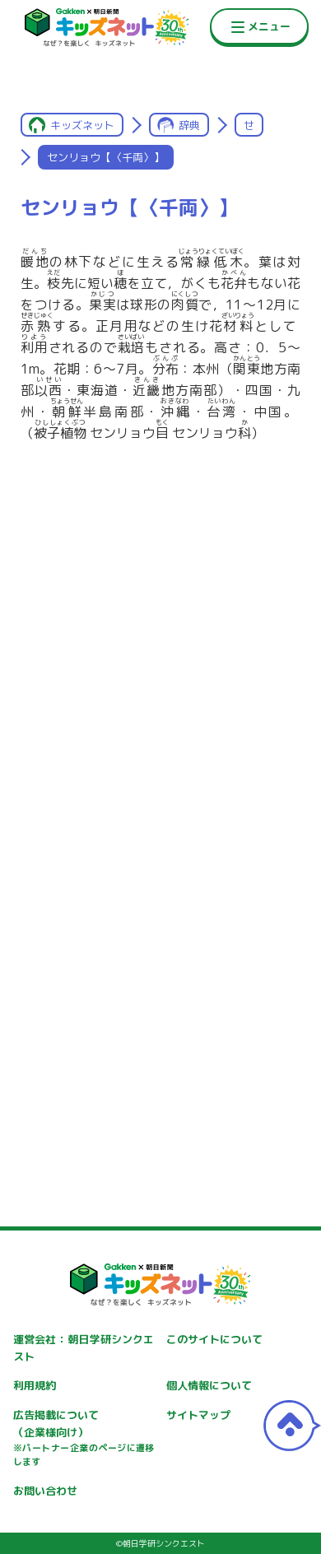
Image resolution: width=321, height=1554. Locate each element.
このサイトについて (214, 1339)
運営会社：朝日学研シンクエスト (84, 1348)
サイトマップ (198, 1414)
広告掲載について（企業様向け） (84, 1438)
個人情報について (209, 1385)
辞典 (189, 125)
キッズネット (82, 125)
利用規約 (34, 1385)
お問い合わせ (45, 1490)
